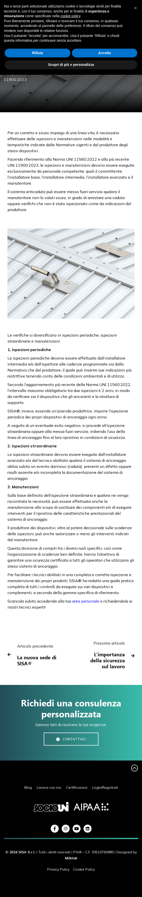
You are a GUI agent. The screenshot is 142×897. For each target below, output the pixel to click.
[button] (136, 8)
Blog (28, 787)
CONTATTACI (71, 739)
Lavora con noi (49, 787)
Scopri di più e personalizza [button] (71, 65)
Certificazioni (76, 787)
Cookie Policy (84, 869)
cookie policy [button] (70, 16)
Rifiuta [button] (37, 53)
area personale (85, 601)
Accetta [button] (104, 53)
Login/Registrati (105, 787)
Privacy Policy (58, 869)
